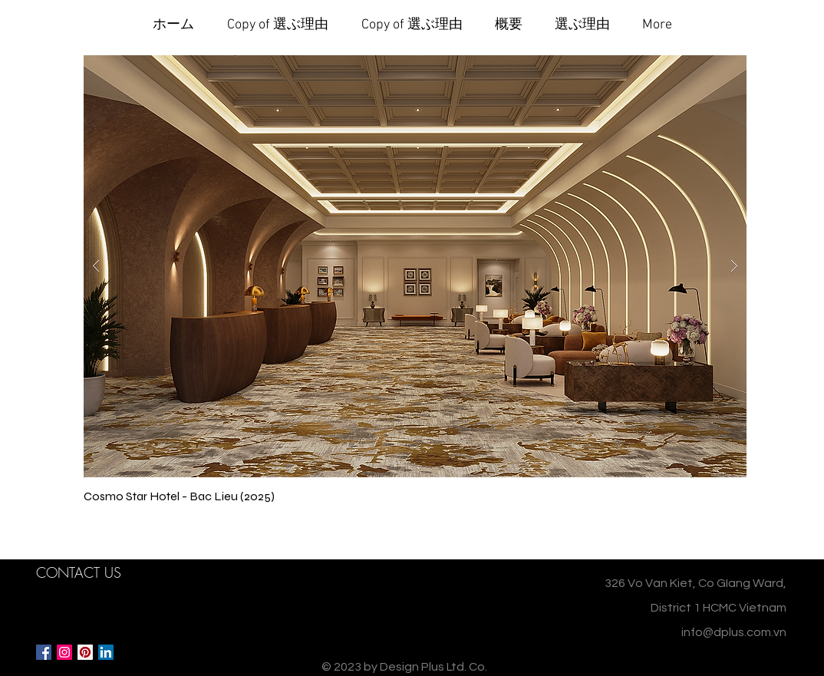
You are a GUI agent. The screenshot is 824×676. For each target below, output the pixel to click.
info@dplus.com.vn (733, 632)
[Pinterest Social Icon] (85, 652)
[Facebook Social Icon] (43, 652)
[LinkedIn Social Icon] (106, 652)
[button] (415, 266)
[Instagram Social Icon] (64, 652)
